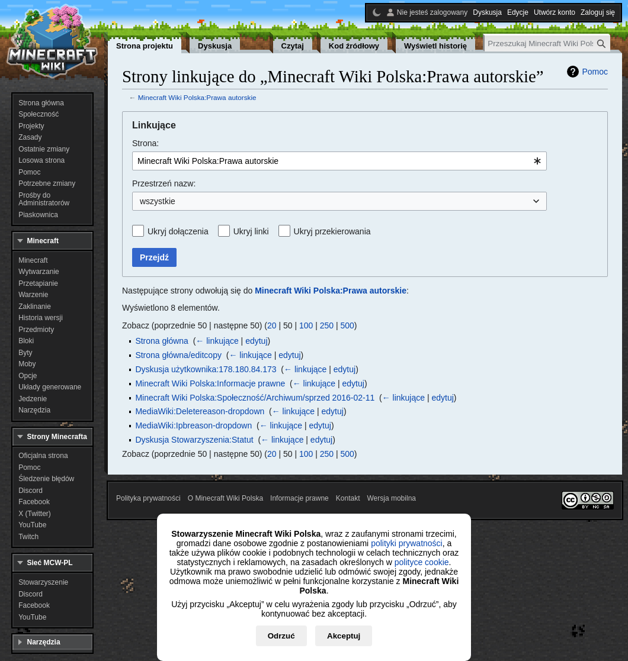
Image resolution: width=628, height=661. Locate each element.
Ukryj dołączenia (178, 231)
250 (327, 325)
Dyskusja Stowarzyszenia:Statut (194, 439)
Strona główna (161, 341)
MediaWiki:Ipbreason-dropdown (193, 425)
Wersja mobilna (391, 498)
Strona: (145, 143)
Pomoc (595, 71)
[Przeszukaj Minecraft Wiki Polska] (547, 43)
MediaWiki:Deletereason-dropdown (199, 411)
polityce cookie (422, 562)
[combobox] (339, 160)
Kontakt (348, 498)
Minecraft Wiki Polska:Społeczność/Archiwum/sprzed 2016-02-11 (254, 397)
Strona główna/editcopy (178, 355)
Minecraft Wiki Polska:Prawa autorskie (197, 97)
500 (347, 325)
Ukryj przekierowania (332, 231)
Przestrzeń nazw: (164, 183)
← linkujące (217, 341)
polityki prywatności (407, 543)
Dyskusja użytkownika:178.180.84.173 (205, 369)
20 (272, 325)
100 (306, 325)
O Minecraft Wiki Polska (225, 498)
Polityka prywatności (148, 498)
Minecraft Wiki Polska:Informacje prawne (210, 383)
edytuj (256, 341)
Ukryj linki (251, 231)
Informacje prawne (299, 498)
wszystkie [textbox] (157, 201)
